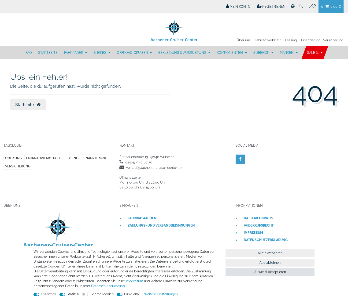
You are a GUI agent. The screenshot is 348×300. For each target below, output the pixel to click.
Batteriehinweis (258, 218)
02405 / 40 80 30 (138, 162)
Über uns (244, 40)
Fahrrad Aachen (142, 218)
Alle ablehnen (270, 262)
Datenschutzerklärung (266, 240)
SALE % (313, 52)
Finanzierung (311, 40)
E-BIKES (100, 52)
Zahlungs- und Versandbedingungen (161, 225)
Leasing (291, 40)
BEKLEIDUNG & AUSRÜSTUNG (182, 52)
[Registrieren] (271, 6)
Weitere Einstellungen (161, 294)
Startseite (48, 52)
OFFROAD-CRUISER (133, 52)
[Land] (292, 6)
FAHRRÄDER (74, 52)
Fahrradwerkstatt (268, 40)
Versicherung (333, 40)
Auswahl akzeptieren (270, 272)
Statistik (73, 294)
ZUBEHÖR (261, 52)
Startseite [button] (28, 104)
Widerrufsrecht (259, 225)
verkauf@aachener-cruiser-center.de (153, 168)
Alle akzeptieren (270, 253)
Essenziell (48, 294)
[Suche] (301, 6)
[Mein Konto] (238, 6)
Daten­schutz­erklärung (108, 286)
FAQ (29, 52)
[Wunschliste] (312, 6)
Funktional (132, 294)
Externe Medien (102, 294)
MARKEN (287, 52)
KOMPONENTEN (230, 52)
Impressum (253, 233)
